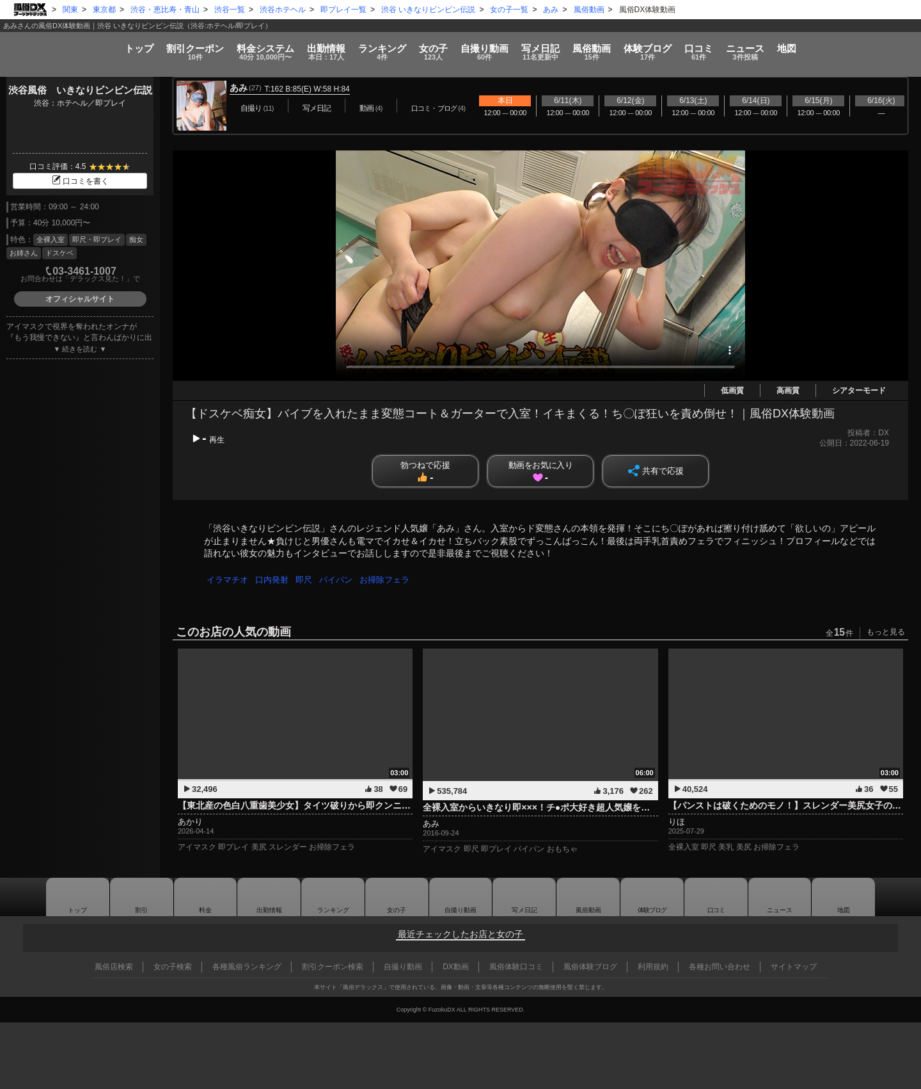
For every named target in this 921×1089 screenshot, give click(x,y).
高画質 (787, 390)
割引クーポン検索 (332, 966)
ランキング (355, 47)
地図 (880, 43)
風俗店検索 (114, 966)
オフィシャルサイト (79, 298)
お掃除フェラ (390, 580)
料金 (206, 47)
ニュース (825, 47)
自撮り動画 (460, 896)
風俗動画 (626, 47)
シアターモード (859, 390)
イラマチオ (228, 580)
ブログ (697, 47)
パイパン (340, 580)
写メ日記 (524, 896)
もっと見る (886, 631)
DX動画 (456, 966)
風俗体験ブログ (590, 966)
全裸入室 (50, 239)
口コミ (764, 47)
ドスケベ (59, 253)
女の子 (421, 47)
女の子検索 (173, 966)
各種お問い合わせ (719, 966)
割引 (118, 47)
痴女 (136, 239)
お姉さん (24, 253)
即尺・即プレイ (97, 239)
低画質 (732, 390)
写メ (559, 47)
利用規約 (653, 966)
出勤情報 (269, 896)
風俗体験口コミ (516, 966)
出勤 (283, 47)
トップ (46, 43)
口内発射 (273, 580)
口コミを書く (80, 181)
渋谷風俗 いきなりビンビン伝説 (80, 90)
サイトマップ (794, 966)
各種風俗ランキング (246, 966)
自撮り (487, 47)
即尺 (307, 580)
